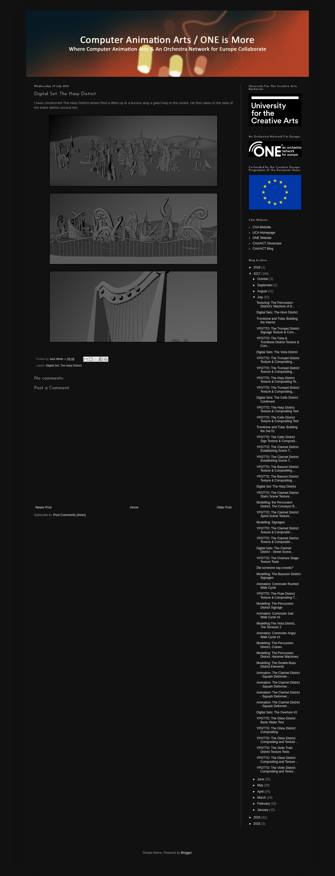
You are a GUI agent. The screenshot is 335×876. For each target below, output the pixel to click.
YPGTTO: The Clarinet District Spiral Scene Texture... (277, 514)
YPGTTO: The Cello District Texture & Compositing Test (277, 419)
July (260, 297)
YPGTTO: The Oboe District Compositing (275, 730)
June (261, 779)
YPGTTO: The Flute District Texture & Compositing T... (276, 595)
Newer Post (43, 507)
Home (134, 507)
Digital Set (52, 365)
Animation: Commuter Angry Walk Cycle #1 (276, 635)
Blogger (186, 853)
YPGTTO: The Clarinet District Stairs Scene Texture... (277, 494)
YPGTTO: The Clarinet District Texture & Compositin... (277, 530)
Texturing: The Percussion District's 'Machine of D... (275, 304)
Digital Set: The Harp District (276, 486)
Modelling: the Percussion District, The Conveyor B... (276, 504)
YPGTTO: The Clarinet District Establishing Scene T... (277, 449)
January (263, 810)
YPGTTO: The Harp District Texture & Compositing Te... (277, 379)
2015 (257, 824)
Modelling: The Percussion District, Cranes (274, 645)
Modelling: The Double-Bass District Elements (276, 664)
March (262, 797)
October (263, 279)
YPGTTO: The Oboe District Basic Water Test (275, 720)
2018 (257, 267)
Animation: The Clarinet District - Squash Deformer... (278, 674)
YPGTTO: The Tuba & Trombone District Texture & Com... (277, 342)
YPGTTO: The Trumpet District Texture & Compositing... (277, 360)
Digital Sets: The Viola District (277, 352)
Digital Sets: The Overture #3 (276, 712)
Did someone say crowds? (274, 568)
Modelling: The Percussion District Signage (274, 605)
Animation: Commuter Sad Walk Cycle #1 (274, 615)
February (264, 803)
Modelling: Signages (270, 522)
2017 (257, 274)
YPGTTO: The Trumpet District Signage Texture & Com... (277, 330)
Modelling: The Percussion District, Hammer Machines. (277, 655)
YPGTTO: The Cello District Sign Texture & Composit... (277, 439)
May (260, 785)
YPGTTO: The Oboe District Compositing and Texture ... (277, 740)
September (265, 285)
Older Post (224, 507)
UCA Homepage (264, 232)
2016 (257, 817)
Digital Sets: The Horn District (277, 312)
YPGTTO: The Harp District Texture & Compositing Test (277, 409)
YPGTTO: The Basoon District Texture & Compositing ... (277, 468)
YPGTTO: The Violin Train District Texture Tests (274, 749)
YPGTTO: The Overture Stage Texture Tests (277, 560)
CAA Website (262, 227)
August (262, 291)
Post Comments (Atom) (69, 515)
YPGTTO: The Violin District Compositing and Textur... (276, 769)
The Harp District (71, 365)
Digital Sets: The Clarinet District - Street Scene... (275, 550)
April (260, 791)
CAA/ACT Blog (263, 248)
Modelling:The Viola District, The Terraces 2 (275, 625)
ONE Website (262, 238)
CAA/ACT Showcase (267, 243)
